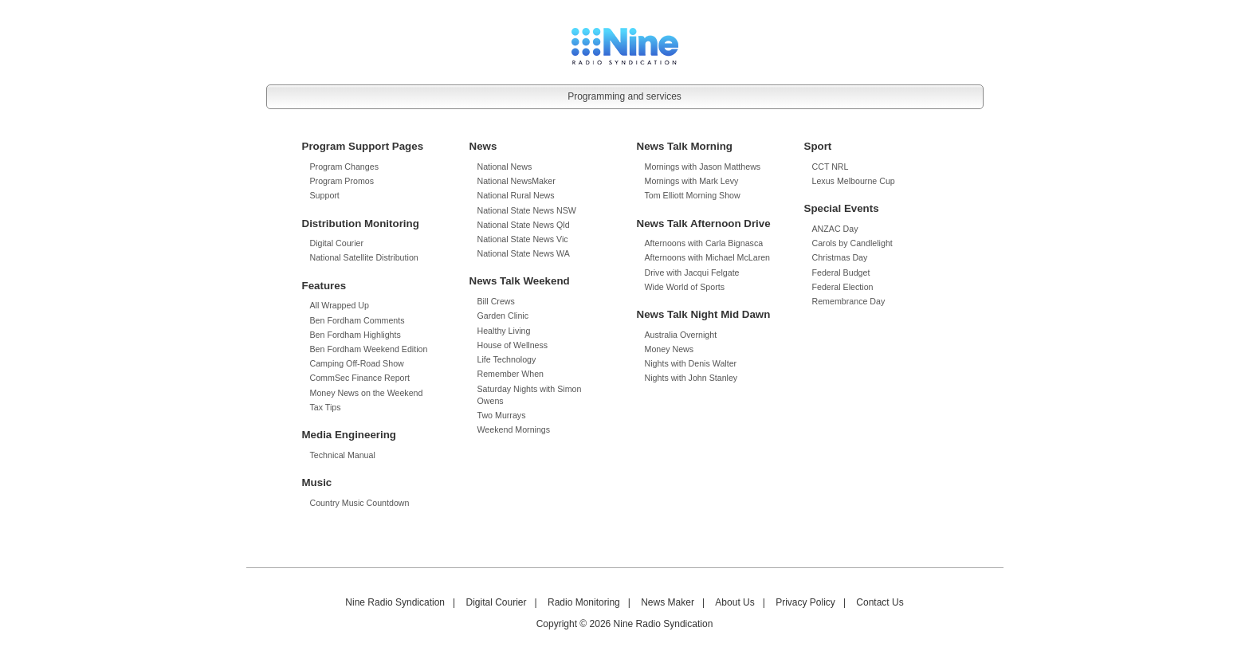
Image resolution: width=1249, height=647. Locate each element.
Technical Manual (342, 455)
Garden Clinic (503, 315)
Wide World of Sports (685, 287)
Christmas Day (840, 257)
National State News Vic (522, 239)
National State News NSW (526, 210)
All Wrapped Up (339, 305)
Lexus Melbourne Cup (853, 181)
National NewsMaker (516, 181)
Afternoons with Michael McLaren (708, 257)
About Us (734, 602)
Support (325, 195)
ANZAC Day (835, 228)
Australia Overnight (681, 334)
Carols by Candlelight (852, 243)
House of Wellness (512, 345)
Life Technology (506, 359)
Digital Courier (337, 243)
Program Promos (342, 181)
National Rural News (516, 195)
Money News (669, 349)
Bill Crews (496, 301)
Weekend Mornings (514, 429)
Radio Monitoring (584, 602)
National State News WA (523, 253)
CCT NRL (830, 166)
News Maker (667, 602)
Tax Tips (325, 407)
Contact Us (879, 602)
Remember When (510, 373)
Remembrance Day (849, 301)
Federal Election (843, 287)
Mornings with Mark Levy (692, 181)
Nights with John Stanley (691, 377)
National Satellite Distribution (364, 257)
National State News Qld (523, 224)
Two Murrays (501, 415)
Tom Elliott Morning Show (692, 195)
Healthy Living (504, 330)
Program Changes (344, 166)
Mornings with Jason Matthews (703, 166)
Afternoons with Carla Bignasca (704, 243)
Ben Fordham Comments (357, 320)
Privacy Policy (805, 602)
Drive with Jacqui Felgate (692, 272)
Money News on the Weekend (366, 393)
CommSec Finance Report (360, 377)
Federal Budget (841, 272)
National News (504, 166)
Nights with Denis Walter (691, 363)
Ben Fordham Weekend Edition (369, 349)
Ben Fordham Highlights (355, 334)
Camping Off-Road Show (357, 363)
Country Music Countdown (360, 503)
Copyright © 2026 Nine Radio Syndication (624, 623)
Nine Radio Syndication (395, 602)
